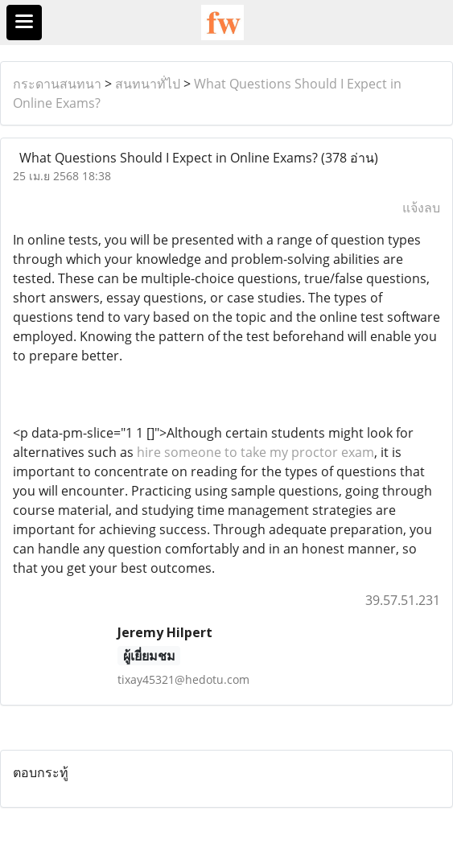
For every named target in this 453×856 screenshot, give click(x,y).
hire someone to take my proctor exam (255, 452)
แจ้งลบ (421, 207)
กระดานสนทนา (57, 84)
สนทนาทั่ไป (147, 84)
